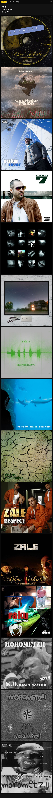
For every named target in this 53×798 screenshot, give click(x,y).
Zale (3, 9)
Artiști (17, 2)
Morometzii (9, 9)
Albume (11, 2)
